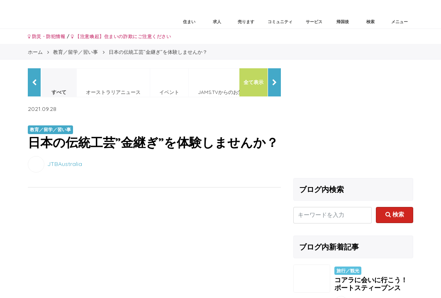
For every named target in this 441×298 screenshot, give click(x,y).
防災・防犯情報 (47, 36)
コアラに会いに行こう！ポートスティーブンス (370, 284)
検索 (394, 214)
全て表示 (253, 82)
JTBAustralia (64, 163)
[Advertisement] (353, 120)
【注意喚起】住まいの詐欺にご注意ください (121, 36)
